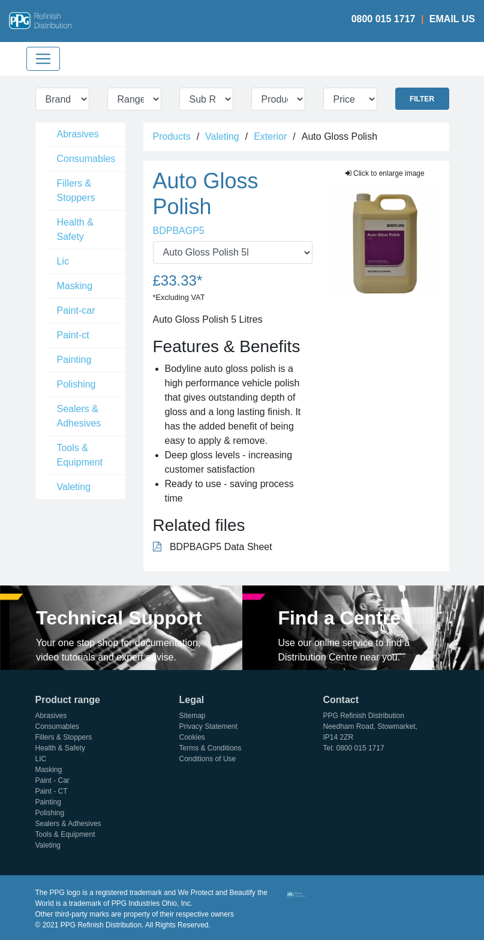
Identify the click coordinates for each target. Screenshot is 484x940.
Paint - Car (52, 780)
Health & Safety (75, 229)
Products (172, 136)
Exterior (270, 136)
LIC (41, 759)
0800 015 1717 (383, 19)
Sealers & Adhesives (79, 416)
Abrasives (78, 134)
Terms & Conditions (210, 748)
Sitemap (192, 715)
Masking (75, 286)
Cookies (192, 737)
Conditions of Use (207, 759)
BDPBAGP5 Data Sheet (212, 547)
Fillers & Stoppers (76, 190)
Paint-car (76, 310)
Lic (63, 261)
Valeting (74, 487)
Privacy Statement (208, 726)
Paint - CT (51, 791)
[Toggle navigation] (43, 59)
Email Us (452, 19)
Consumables (86, 159)
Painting (74, 360)
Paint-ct (73, 335)
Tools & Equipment (80, 455)
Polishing (76, 384)
